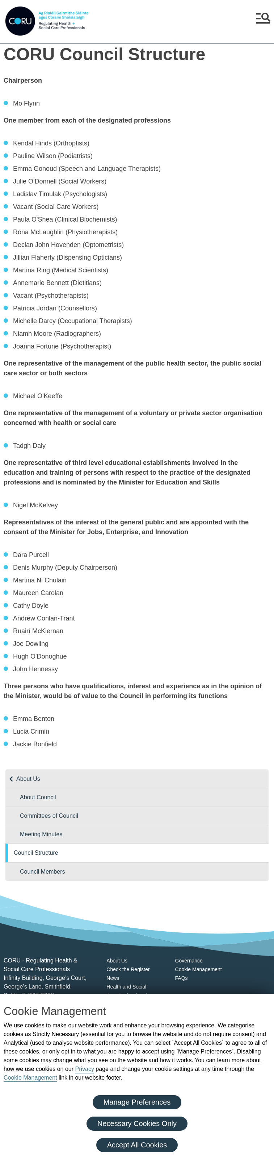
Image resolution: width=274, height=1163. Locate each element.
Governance (189, 961)
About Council (38, 797)
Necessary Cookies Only (137, 1123)
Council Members (42, 872)
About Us (28, 779)
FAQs (181, 978)
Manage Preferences (137, 1102)
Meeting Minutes (41, 834)
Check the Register (127, 969)
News (112, 978)
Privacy (84, 1069)
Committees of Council (49, 816)
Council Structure (36, 853)
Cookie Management (30, 1078)
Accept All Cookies (137, 1145)
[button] (263, 21)
